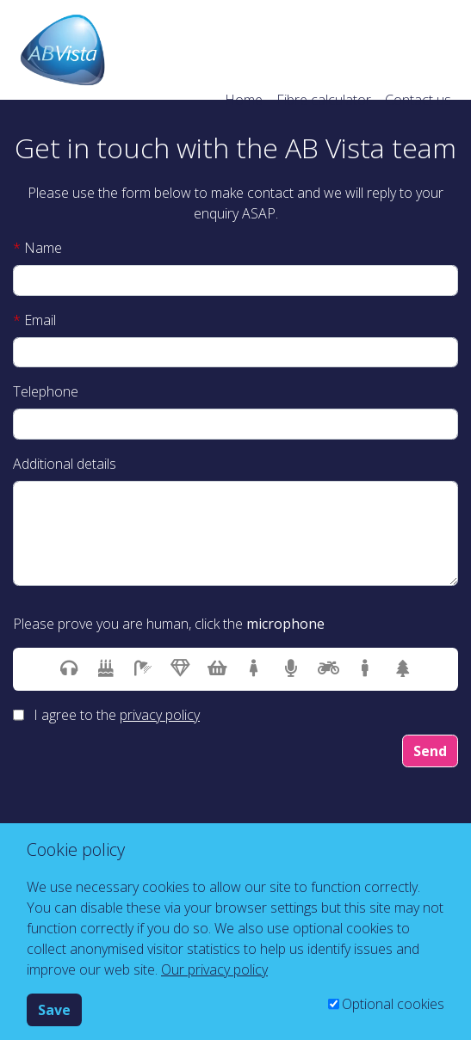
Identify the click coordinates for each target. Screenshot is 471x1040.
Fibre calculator (323, 99)
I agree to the (117, 714)
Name (37, 247)
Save (54, 1009)
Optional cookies (393, 1003)
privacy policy (160, 714)
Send (430, 751)
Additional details (64, 463)
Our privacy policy (214, 969)
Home (244, 99)
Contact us (418, 99)
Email (34, 320)
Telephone (45, 391)
